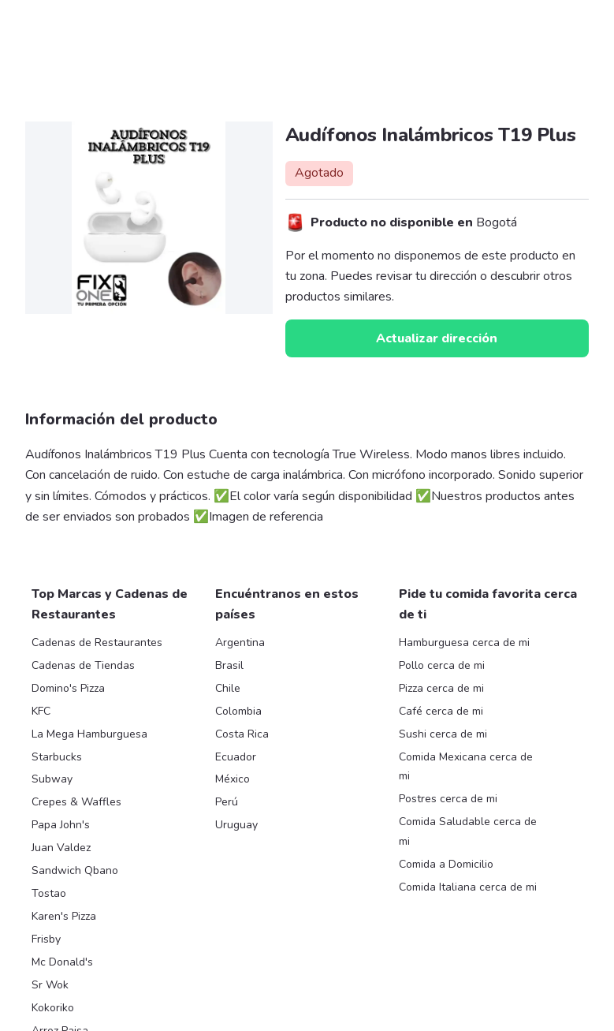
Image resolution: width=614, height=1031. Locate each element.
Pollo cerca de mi (442, 665)
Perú (226, 801)
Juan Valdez (61, 847)
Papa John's (61, 824)
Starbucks (57, 756)
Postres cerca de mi (448, 798)
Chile (227, 688)
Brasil (229, 665)
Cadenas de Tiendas (83, 665)
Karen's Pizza (64, 916)
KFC (41, 711)
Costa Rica (242, 734)
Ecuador (235, 756)
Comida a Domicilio (446, 864)
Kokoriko (53, 1007)
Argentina (240, 642)
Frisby (46, 939)
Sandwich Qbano (75, 870)
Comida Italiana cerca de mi (468, 887)
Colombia (238, 711)
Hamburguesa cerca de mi (464, 642)
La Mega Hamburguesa (89, 734)
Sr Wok (50, 984)
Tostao (49, 893)
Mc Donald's (62, 961)
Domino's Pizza (68, 688)
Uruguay (236, 824)
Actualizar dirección (436, 338)
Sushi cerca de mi (443, 734)
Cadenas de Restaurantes (97, 642)
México (232, 778)
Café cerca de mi (441, 711)
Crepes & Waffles (76, 801)
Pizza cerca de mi (441, 688)
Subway (52, 778)
